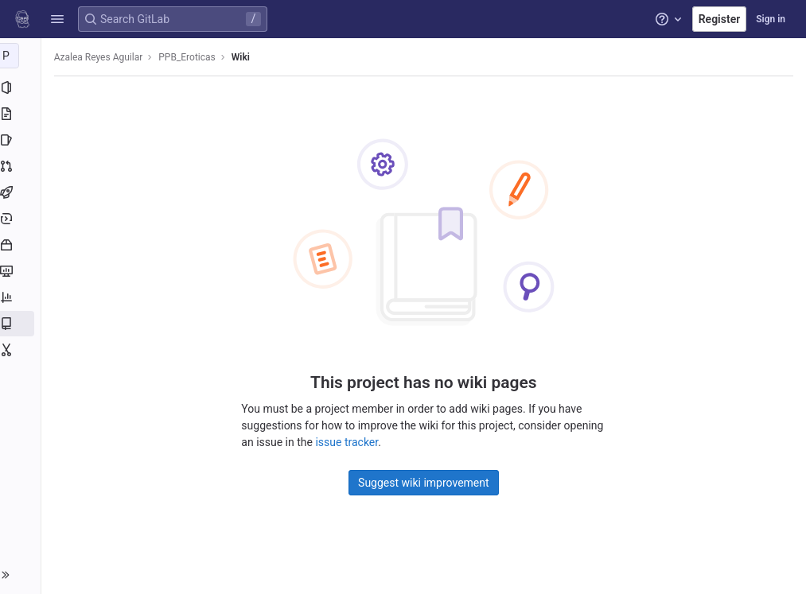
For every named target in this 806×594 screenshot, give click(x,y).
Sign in (770, 19)
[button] (57, 19)
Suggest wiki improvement (425, 482)
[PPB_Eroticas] (22, 56)
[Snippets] (21, 350)
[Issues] (21, 140)
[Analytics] (21, 297)
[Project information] (21, 87)
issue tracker (348, 442)
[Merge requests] (21, 166)
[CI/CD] (21, 192)
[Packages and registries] (21, 245)
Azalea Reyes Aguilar (101, 57)
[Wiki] (21, 323)
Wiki (244, 57)
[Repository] (21, 113)
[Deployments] (21, 218)
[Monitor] (21, 271)
